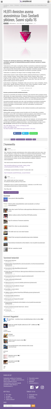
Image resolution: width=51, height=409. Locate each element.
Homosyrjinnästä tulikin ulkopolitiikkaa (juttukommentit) (16, 268)
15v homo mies (8, 310)
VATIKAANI (10, 334)
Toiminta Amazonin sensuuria (17, 340)
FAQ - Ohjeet (8, 394)
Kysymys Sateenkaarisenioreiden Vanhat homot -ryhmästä (16, 307)
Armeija (13, 139)
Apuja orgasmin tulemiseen (10, 260)
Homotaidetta (14, 361)
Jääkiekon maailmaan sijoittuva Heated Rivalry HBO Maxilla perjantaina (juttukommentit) (22, 292)
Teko (5, 366)
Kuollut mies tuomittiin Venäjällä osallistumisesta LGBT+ (24, 324)
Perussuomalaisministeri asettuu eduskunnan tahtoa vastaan (20, 345)
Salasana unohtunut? (10, 399)
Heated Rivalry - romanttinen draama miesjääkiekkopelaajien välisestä (25, 319)
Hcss (34, 139)
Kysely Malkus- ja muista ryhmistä (12, 289)
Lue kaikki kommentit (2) (11, 192)
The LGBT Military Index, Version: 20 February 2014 (16, 125)
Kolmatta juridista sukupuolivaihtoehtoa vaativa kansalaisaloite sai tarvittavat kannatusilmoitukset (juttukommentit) (24, 264)
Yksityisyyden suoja (33, 394)
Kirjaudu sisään (9, 398)
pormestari (6, 351)
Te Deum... (6, 330)
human (9, 148)
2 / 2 (46, 176)
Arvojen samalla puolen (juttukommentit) (13, 279)
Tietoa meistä (32, 380)
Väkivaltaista (14, 355)
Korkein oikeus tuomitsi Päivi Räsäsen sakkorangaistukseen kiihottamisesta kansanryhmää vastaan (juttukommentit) (25, 272)
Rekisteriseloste (32, 398)
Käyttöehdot (31, 396)
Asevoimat (28, 139)
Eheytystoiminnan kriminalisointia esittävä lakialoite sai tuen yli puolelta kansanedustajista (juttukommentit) (23, 302)
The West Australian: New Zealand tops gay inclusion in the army (19, 128)
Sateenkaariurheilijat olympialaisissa (12, 295)
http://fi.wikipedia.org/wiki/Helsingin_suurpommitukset (17, 172)
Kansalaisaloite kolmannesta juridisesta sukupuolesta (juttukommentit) (19, 276)
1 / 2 (46, 148)
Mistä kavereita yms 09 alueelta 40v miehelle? (14, 299)
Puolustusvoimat (21, 139)
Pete (9, 176)
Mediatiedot (31, 381)
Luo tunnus (8, 396)
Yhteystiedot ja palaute (34, 378)
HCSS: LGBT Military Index (10, 127)
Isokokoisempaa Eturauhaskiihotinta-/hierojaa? (14, 286)
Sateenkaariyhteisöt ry (33, 383)
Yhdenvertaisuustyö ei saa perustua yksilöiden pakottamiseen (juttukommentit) (21, 282)
